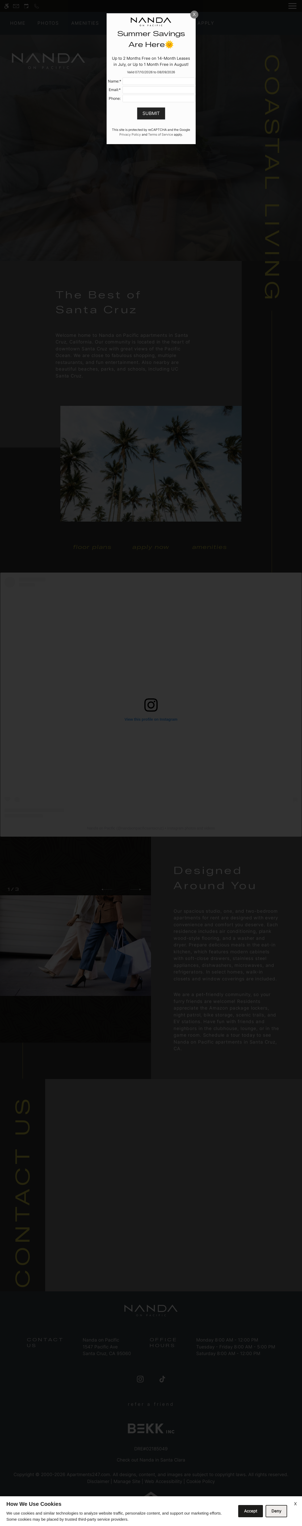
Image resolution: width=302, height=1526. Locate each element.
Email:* (115, 90)
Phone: (115, 98)
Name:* (114, 81)
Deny (276, 1511)
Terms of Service (160, 134)
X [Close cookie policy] (295, 1503)
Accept (250, 1511)
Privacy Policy (130, 134)
